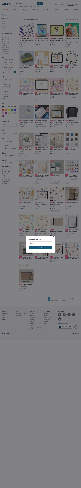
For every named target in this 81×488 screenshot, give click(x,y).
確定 (40, 247)
